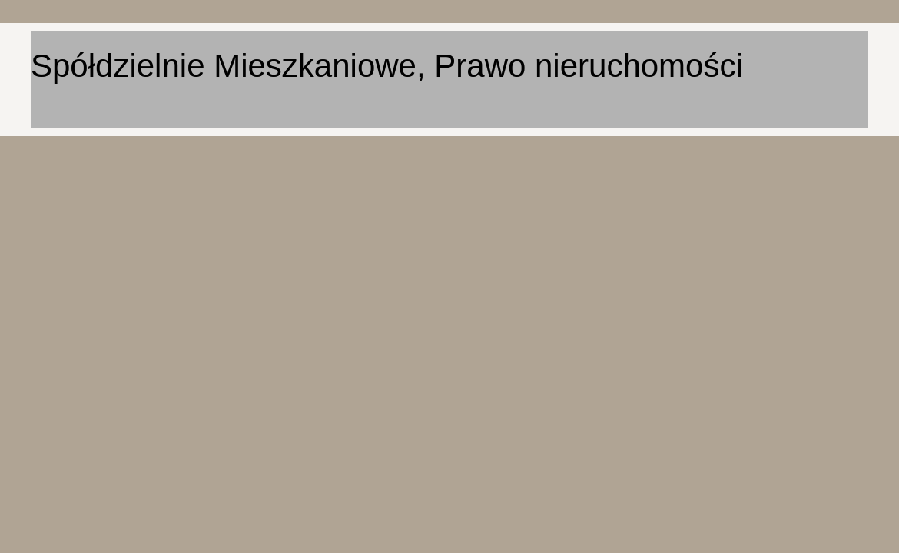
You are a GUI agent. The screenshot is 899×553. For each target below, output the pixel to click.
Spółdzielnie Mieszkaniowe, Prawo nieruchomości (387, 66)
